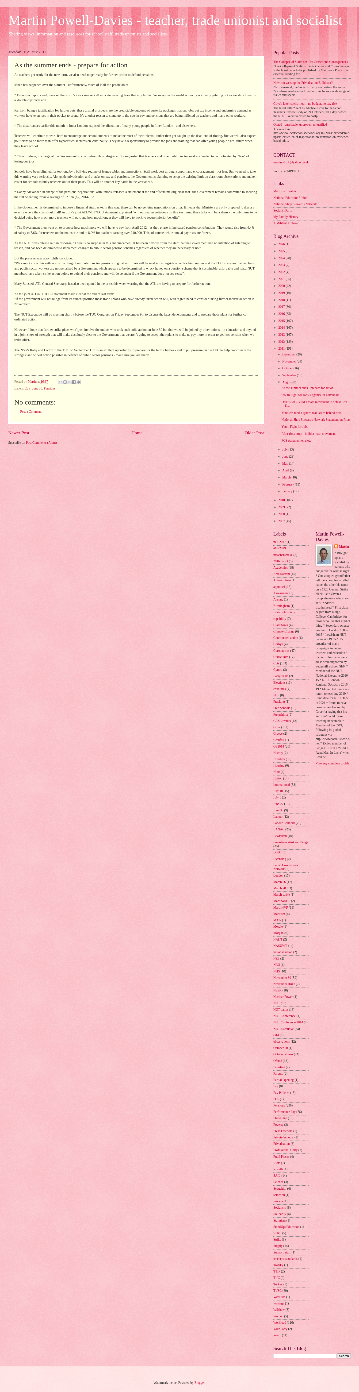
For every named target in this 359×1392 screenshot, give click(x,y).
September (289, 375)
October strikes (283, 1054)
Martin (344, 546)
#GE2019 (279, 548)
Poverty (278, 1124)
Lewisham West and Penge (290, 842)
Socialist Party (282, 210)
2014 (282, 327)
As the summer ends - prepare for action (307, 388)
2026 (282, 244)
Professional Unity (285, 1150)
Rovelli (278, 1169)
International (281, 785)
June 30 (37, 388)
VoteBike (279, 1297)
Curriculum (280, 657)
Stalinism (279, 1220)
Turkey (278, 1284)
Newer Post (18, 432)
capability (279, 619)
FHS (276, 695)
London (278, 875)
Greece (278, 733)
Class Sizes (280, 625)
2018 (282, 300)
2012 (282, 341)
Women (278, 1316)
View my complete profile (332, 763)
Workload (279, 1322)
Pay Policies (281, 1093)
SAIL (277, 1175)
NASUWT (280, 946)
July (285, 449)
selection (279, 1195)
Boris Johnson (282, 612)
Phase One (280, 1118)
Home (136, 432)
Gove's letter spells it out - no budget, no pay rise (305, 103)
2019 (282, 293)
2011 (282, 348)
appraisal (279, 587)
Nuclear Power (283, 997)
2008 (282, 514)
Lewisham (280, 836)
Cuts (28, 388)
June (285, 456)
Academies (280, 567)
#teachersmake (283, 555)
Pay (275, 1086)
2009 (282, 507)
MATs (277, 920)
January (287, 491)
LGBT (277, 852)
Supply (278, 1246)
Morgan (278, 933)
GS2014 (278, 746)
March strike (281, 894)
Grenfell (278, 740)
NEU (276, 965)
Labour (278, 816)
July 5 (277, 797)
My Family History (285, 217)
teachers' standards (285, 1259)
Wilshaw (279, 1309)
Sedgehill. (279, 1188)
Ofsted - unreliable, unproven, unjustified (300, 124)
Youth (277, 1335)
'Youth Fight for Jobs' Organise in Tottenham (310, 395)
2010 (282, 500)
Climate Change (283, 631)
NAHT (277, 939)
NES (276, 958)
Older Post (254, 432)
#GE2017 (279, 542)
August (287, 382)
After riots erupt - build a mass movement (308, 434)
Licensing (279, 859)
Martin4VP (280, 907)
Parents (278, 1073)
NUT (276, 1003)
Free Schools (281, 708)
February (288, 484)
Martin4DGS (281, 901)
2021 (282, 279)
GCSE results (282, 721)
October (288, 368)
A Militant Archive (285, 223)
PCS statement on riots (296, 440)
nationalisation (282, 952)
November (289, 361)
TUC (276, 1278)
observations (281, 1041)
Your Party (280, 1329)
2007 (282, 521)
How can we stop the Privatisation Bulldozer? (303, 83)
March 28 (279, 888)
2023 (282, 265)
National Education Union (290, 198)
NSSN (277, 990)
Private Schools (283, 1137)
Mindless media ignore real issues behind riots (311, 413)
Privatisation (281, 1143)
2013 (282, 334)
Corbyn (278, 644)
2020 (282, 286)
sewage (278, 1201)
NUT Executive (283, 1029)
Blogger (199, 1382)
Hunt (276, 772)
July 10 (278, 791)
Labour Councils (284, 823)
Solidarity (279, 1214)
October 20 (280, 1048)
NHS (276, 971)
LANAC (279, 829)
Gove (276, 727)
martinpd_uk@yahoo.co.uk (291, 162)
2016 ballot (280, 561)
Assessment (281, 593)
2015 (282, 321)
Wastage (278, 1303)
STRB (277, 1233)
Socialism (279, 1207)
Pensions (49, 388)
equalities (279, 689)
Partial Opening (283, 1080)
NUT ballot (280, 1009)
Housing (278, 765)
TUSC (277, 1290)
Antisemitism (282, 580)
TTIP (276, 1271)
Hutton (277, 778)
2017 (282, 306)
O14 (276, 1035)
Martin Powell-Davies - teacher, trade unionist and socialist (175, 20)
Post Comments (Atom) (41, 442)
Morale (278, 926)
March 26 (279, 882)
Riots (276, 1163)
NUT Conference (284, 1016)
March (286, 477)
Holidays (279, 759)
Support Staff (282, 1252)
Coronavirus (281, 650)
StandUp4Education (286, 1227)
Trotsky (278, 1265)
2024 (282, 258)
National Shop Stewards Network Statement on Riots (315, 419)
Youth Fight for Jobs (294, 426)
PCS (276, 1099)
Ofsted (277, 1061)
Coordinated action (285, 638)
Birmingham (281, 606)
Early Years (280, 676)
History (278, 753)
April (286, 470)
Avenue (278, 599)
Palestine (279, 1067)
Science (278, 1182)
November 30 (282, 977)
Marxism (279, 914)
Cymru (277, 669)
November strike (284, 984)
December (289, 354)
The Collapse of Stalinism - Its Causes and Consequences (310, 62)
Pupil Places (281, 1156)
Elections (279, 682)
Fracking (279, 701)
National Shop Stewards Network (295, 204)
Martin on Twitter (284, 191)
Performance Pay (284, 1112)
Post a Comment (31, 411)
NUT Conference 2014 (288, 1022)
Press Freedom (283, 1131)
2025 (282, 251)
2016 (282, 314)
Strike (277, 1239)
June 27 (278, 804)
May (285, 463)
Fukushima (280, 714)
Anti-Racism (281, 574)
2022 (282, 272)
